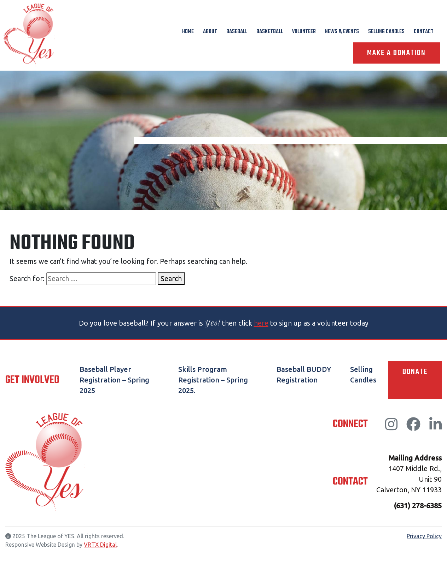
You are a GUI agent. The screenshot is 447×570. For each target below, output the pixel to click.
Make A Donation (396, 53)
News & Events (342, 31)
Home (188, 31)
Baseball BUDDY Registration (304, 374)
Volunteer (304, 31)
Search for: (27, 278)
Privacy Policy (424, 536)
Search (171, 278)
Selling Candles (386, 31)
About (210, 31)
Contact (424, 31)
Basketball (269, 31)
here (261, 323)
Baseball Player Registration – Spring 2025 (114, 379)
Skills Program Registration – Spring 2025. (213, 379)
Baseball (236, 31)
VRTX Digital (100, 544)
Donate (415, 372)
